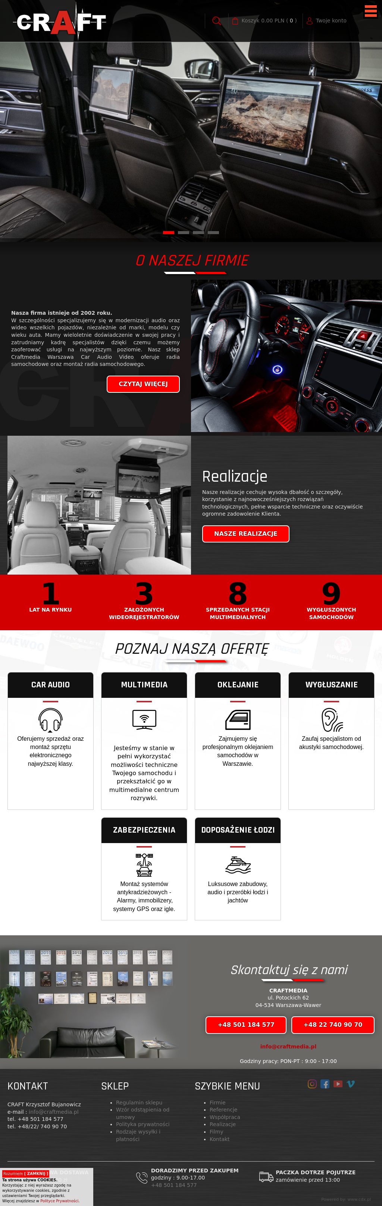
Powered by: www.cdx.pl (346, 1199)
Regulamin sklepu (139, 1103)
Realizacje (223, 1124)
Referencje (223, 1110)
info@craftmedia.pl (288, 1047)
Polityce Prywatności (59, 1201)
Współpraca (225, 1117)
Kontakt (220, 1139)
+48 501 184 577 (175, 1185)
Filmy (216, 1132)
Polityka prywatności (143, 1124)
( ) (269, 21)
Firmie (218, 1103)
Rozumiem (25, 1174)
